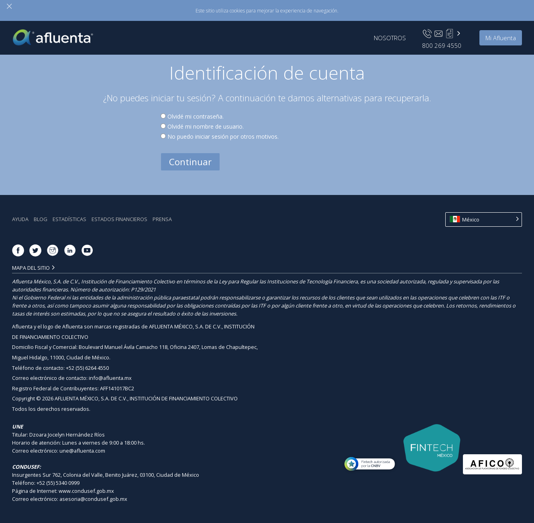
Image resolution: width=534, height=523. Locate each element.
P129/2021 (143, 289)
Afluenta (58, 35)
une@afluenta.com (82, 450)
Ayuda (20, 219)
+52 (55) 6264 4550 (87, 367)
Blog (40, 219)
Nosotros (390, 38)
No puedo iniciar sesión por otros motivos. (223, 136)
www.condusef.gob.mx (86, 490)
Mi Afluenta (500, 38)
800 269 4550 (441, 45)
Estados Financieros (119, 219)
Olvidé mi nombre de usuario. (205, 126)
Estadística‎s (69, 219)
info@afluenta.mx (110, 377)
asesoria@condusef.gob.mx (93, 498)
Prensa (162, 219)
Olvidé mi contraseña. (195, 116)
